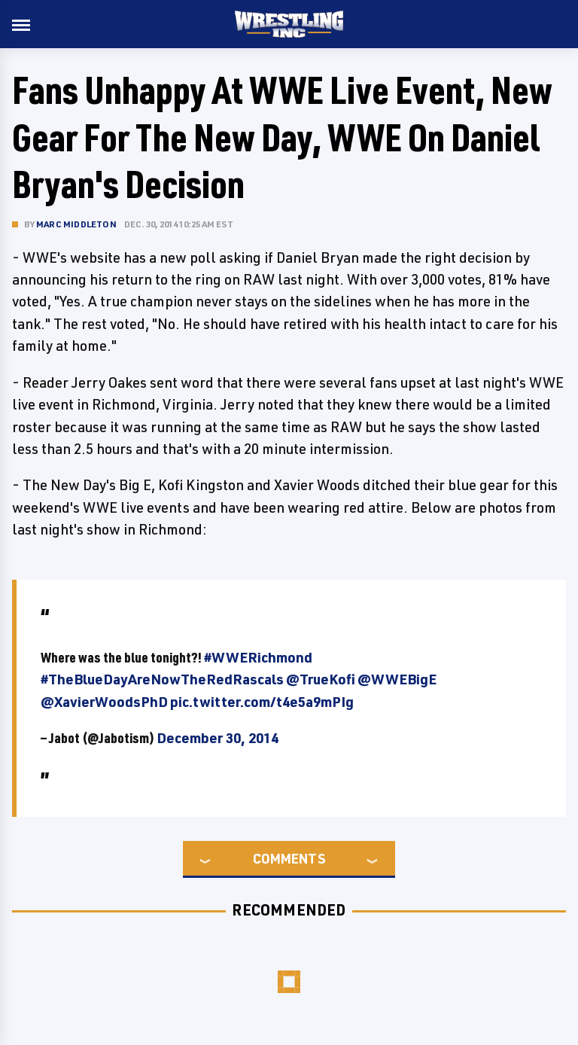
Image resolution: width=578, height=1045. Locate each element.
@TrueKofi (320, 679)
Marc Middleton (76, 224)
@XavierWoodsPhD (104, 702)
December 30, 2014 (217, 738)
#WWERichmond (258, 657)
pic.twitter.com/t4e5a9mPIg (262, 702)
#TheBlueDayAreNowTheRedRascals (162, 679)
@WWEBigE (397, 679)
